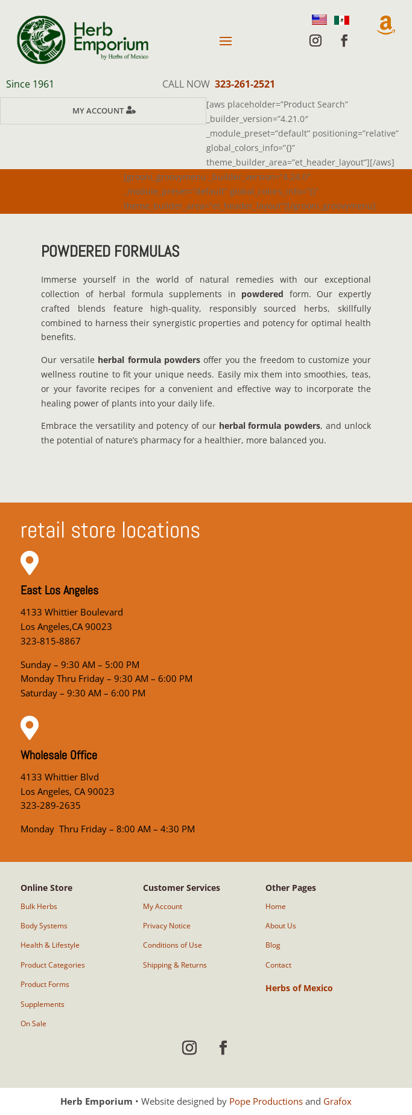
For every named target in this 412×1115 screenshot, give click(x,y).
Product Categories (53, 965)
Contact (278, 965)
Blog (272, 945)
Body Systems (44, 926)
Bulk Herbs (39, 906)
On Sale (33, 1023)
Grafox (337, 1101)
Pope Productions (266, 1101)
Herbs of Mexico (299, 988)
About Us (280, 926)
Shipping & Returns (175, 965)
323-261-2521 (245, 84)
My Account (98, 110)
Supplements (43, 1004)
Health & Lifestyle (50, 945)
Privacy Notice (167, 926)
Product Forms (45, 984)
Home (275, 906)
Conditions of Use (172, 945)
